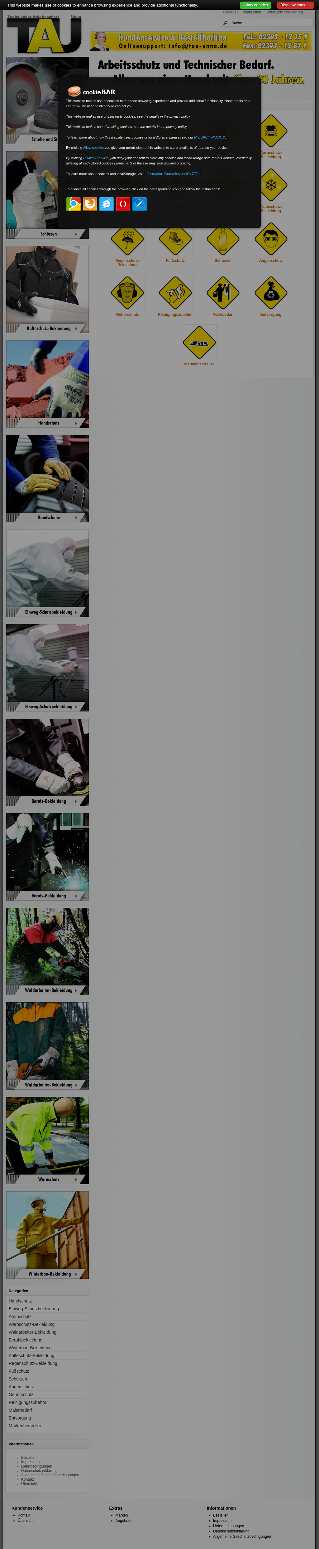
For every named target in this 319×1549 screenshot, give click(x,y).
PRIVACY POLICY (209, 137)
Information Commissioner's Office (173, 174)
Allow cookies (255, 5)
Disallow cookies (295, 5)
